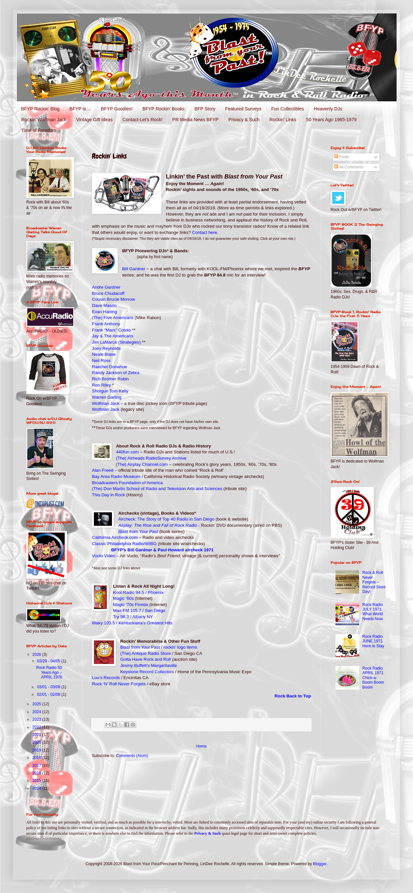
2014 (37, 788)
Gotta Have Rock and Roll (145, 659)
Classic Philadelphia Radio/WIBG (124, 543)
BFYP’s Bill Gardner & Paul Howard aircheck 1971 (162, 549)
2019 (37, 750)
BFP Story (204, 108)
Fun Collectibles (287, 108)
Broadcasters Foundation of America (127, 482)
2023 (37, 719)
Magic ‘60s (123, 598)
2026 (37, 654)
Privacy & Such (244, 119)
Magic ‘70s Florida (130, 604)
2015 (37, 780)
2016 (37, 773)
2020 (37, 742)
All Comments (348, 167)
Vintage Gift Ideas (94, 119)
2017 (37, 765)
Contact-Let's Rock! (142, 119)
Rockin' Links (283, 119)
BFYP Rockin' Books (163, 108)
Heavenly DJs (328, 108)
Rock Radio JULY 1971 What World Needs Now (372, 611)
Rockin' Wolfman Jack (43, 119)
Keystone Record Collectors (147, 671)
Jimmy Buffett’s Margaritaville (148, 665)
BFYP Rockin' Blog (40, 108)
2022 (37, 727)
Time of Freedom (38, 130)
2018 (37, 757)
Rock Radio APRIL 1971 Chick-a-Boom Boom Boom (373, 678)
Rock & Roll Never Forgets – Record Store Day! (374, 582)
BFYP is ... (80, 108)
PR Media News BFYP (195, 119)
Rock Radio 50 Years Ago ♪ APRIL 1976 (49, 672)
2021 (37, 734)
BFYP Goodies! (116, 108)
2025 (37, 704)
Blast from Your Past (138, 531)
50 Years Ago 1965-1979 (331, 119)
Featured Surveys (243, 108)
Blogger (320, 864)
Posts (341, 157)
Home (201, 746)
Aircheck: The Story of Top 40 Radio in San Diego (166, 519)
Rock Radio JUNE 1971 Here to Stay (373, 641)
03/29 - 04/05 (49, 661)
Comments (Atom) (132, 755)
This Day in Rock (108, 494)
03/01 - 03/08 (49, 687)
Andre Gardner (106, 287)
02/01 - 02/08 (49, 694)
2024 (37, 712)
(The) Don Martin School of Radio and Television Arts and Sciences (157, 488)
